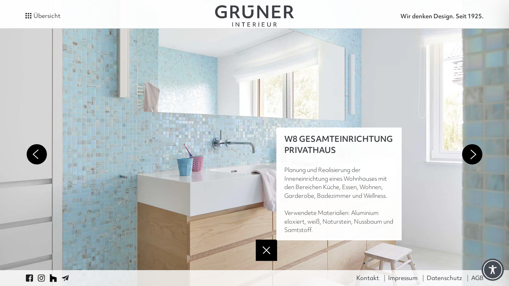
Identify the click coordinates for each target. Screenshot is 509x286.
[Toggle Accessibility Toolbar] (492, 269)
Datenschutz (444, 278)
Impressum (403, 278)
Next (472, 154)
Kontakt (367, 278)
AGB (477, 278)
